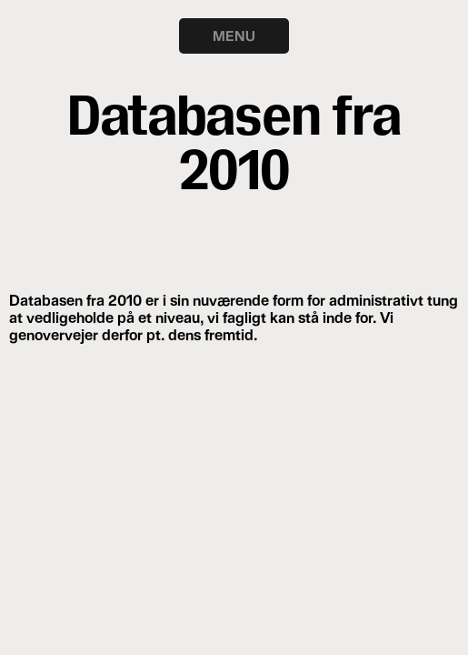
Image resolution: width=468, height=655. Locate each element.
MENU (234, 35)
